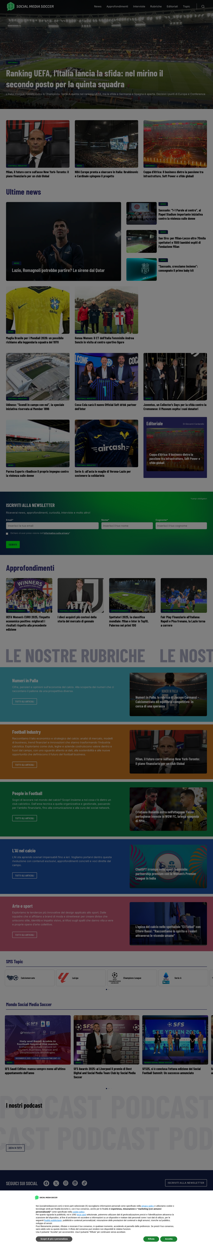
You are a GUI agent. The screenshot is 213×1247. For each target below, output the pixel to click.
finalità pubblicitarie (53, 1220)
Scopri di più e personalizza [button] (54, 1239)
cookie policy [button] (78, 1212)
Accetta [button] (168, 1239)
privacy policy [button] (147, 1206)
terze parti (81, 1214)
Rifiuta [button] (151, 1239)
